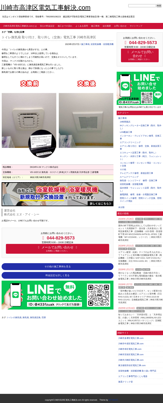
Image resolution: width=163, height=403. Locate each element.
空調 (44, 317)
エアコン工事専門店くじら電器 (132, 376)
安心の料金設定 (47, 26)
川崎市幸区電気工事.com (129, 349)
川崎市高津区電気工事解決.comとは (20, 26)
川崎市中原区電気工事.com (131, 343)
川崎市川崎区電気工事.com (131, 360)
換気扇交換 (35, 317)
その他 (123, 169)
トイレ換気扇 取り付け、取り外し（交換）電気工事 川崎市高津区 (49, 37)
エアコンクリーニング (130, 142)
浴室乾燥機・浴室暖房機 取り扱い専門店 (137, 371)
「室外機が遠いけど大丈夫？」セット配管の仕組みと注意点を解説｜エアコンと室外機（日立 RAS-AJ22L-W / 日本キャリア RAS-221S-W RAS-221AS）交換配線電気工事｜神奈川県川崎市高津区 (140, 297)
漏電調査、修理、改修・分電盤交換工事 (138, 194)
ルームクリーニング (129, 177)
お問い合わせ (120, 26)
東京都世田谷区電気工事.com (132, 365)
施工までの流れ (65, 26)
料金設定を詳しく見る (58, 275)
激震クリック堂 (125, 382)
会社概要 (107, 26)
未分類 (121, 207)
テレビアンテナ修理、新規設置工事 (136, 173)
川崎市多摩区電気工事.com (131, 338)
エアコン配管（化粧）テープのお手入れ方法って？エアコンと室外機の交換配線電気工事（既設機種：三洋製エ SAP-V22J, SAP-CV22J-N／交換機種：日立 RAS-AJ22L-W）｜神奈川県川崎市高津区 (140, 258)
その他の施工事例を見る (57, 266)
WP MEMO (113, 400)
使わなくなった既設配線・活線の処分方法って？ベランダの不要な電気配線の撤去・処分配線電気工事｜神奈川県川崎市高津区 (140, 276)
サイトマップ (136, 26)
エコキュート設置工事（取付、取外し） (138, 152)
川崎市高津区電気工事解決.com (45, 7)
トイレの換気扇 (14, 317)
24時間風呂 (125, 122)
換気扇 (26, 317)
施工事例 (95, 26)
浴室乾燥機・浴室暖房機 (102, 44)
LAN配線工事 (126, 132)
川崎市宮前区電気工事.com (131, 354)
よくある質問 (81, 26)
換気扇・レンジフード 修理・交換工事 (138, 180)
